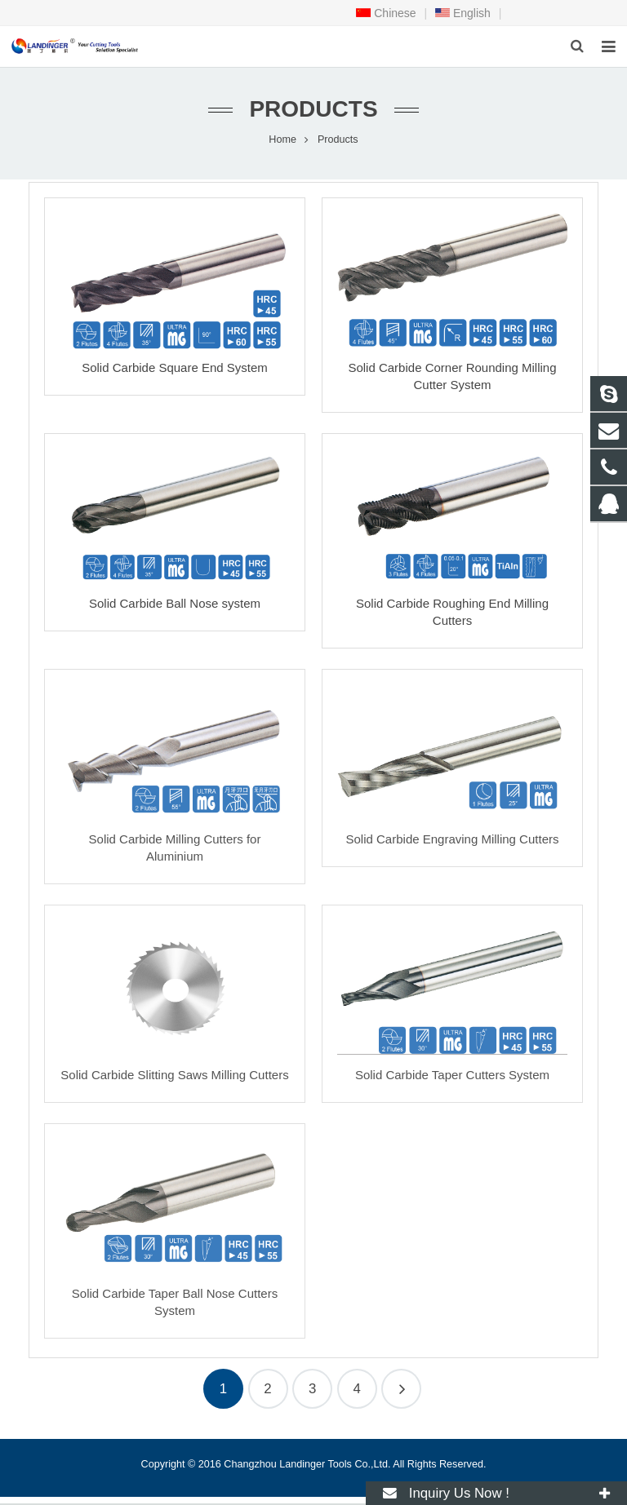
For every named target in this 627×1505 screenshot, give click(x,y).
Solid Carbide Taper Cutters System (452, 1075)
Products (313, 109)
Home (282, 140)
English (463, 13)
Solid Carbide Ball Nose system (174, 604)
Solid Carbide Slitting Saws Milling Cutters (174, 1075)
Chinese (386, 13)
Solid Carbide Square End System (175, 368)
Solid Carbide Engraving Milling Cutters (452, 840)
